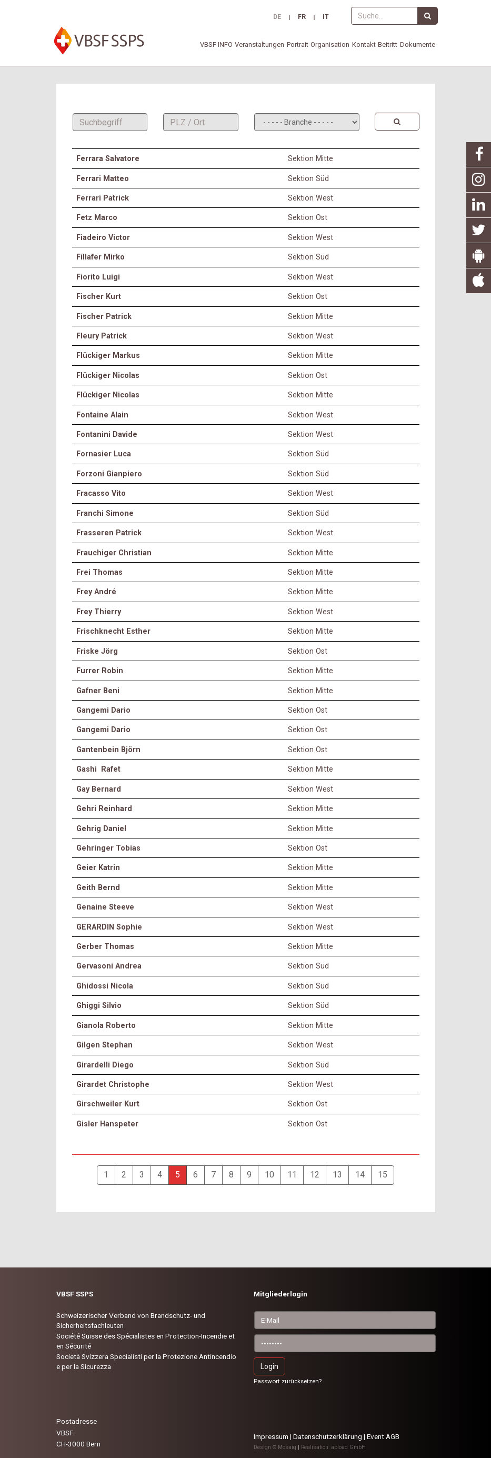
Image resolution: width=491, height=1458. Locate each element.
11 (292, 1175)
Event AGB (383, 1436)
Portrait (297, 44)
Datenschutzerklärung (327, 1436)
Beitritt (387, 44)
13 (337, 1175)
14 (360, 1175)
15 (382, 1175)
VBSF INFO (216, 44)
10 (269, 1175)
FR (302, 17)
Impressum (271, 1436)
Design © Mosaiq (275, 1447)
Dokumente (417, 44)
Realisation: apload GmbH (333, 1447)
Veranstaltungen (259, 44)
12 (314, 1175)
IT (326, 17)
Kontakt (364, 44)
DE (277, 17)
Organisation (329, 44)
